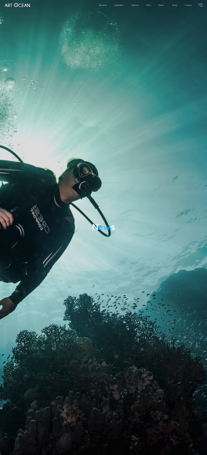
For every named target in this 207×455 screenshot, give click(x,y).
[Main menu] (199, 5)
